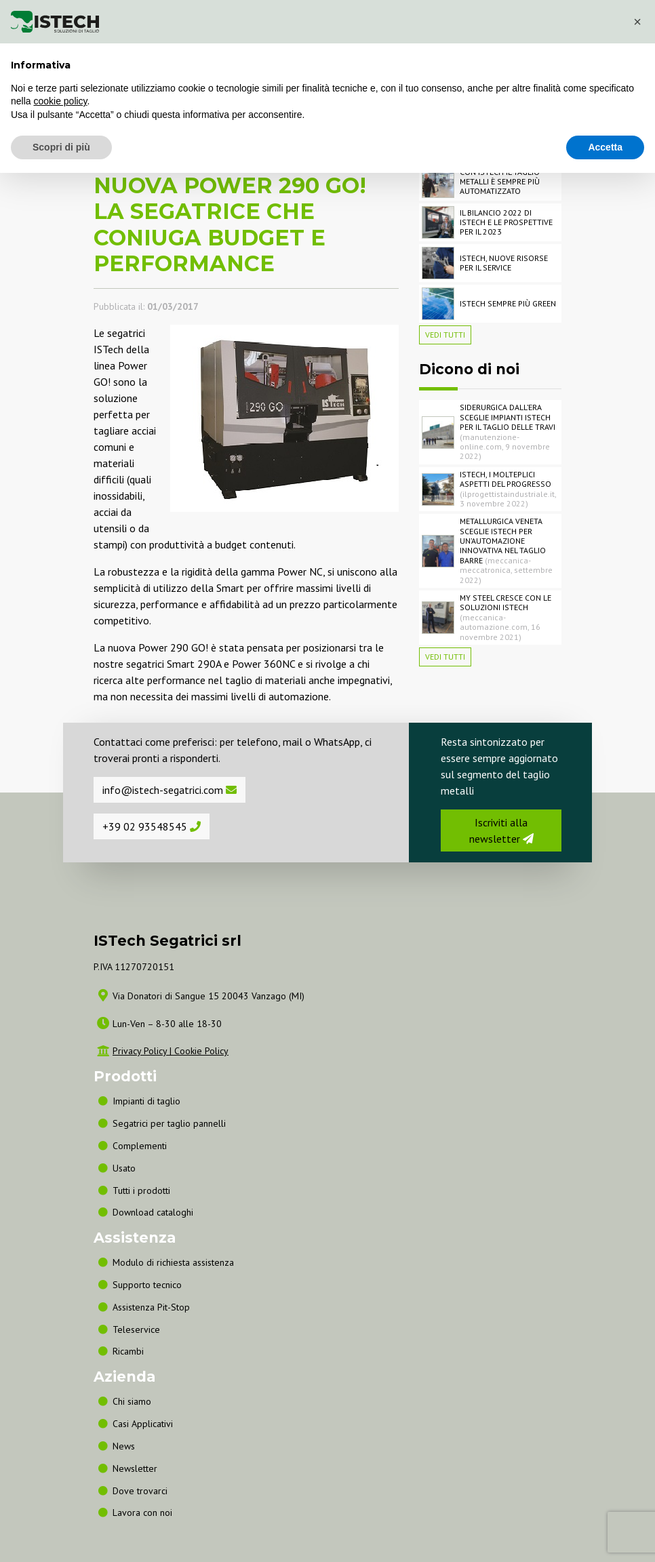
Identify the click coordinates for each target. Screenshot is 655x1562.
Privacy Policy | (143, 1051)
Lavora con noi (142, 1512)
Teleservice (136, 1329)
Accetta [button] (605, 147)
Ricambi (128, 1351)
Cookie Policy (201, 1051)
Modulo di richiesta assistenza (173, 1262)
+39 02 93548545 (151, 826)
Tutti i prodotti (141, 1190)
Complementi (140, 1146)
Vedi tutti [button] (445, 334)
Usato (124, 1168)
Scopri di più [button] (61, 147)
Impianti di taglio (146, 1101)
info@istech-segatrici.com (169, 790)
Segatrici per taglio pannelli (169, 1123)
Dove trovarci (140, 1491)
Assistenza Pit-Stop (151, 1307)
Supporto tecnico (147, 1285)
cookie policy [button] (60, 101)
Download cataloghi (153, 1212)
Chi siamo (132, 1401)
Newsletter (135, 1468)
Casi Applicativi (143, 1424)
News (124, 1446)
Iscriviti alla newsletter (501, 830)
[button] (637, 22)
